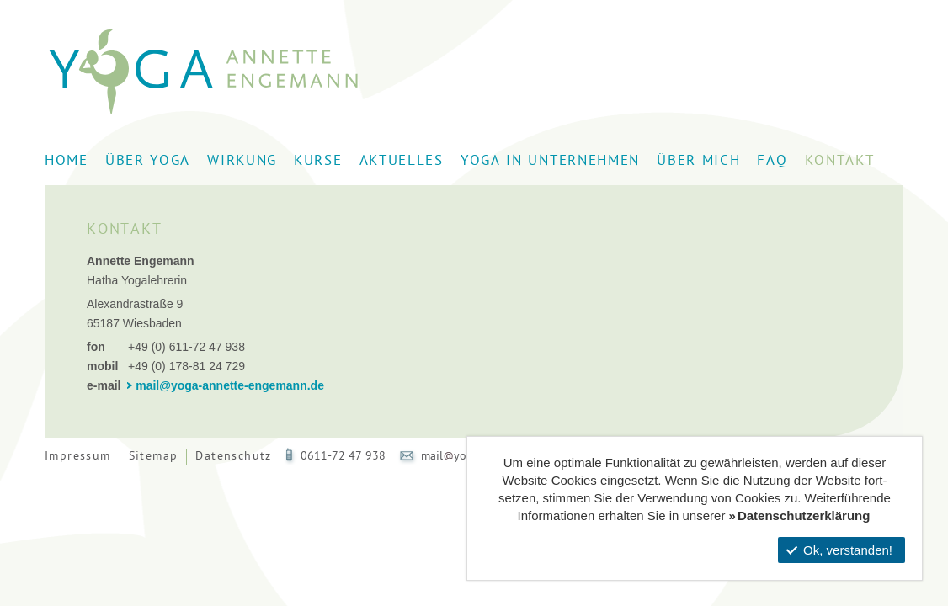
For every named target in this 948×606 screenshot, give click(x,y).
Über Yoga (147, 161)
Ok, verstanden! (839, 550)
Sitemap (153, 457)
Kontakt (840, 161)
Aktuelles (401, 161)
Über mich (698, 161)
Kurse (318, 161)
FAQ (772, 161)
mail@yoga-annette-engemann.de (230, 385)
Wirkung (242, 161)
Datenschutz (233, 457)
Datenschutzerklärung (804, 515)
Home (66, 161)
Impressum (78, 457)
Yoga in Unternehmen (550, 161)
